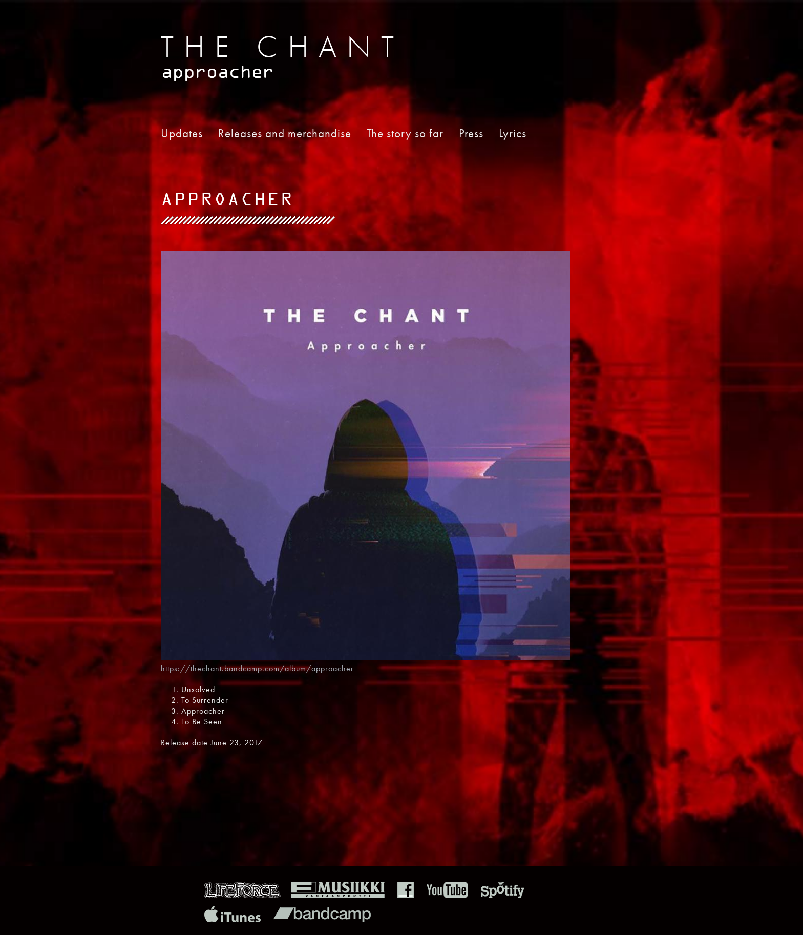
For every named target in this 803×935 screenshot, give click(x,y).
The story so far (405, 133)
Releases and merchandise (284, 133)
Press (471, 133)
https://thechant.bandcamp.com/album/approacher (257, 668)
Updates (182, 133)
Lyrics (512, 133)
